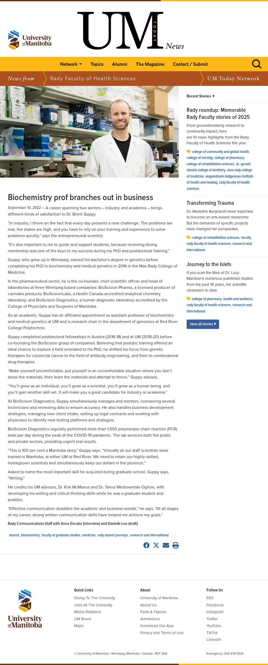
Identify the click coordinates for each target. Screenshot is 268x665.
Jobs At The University (93, 605)
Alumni (119, 64)
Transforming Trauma (210, 203)
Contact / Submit (190, 64)
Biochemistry (30, 535)
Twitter (212, 619)
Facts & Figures (153, 611)
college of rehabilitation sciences (210, 164)
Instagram (215, 611)
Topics (97, 64)
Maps (78, 625)
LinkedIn (213, 639)
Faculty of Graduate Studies (61, 535)
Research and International (149, 535)
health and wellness (237, 299)
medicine (89, 535)
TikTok (212, 632)
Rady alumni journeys (112, 535)
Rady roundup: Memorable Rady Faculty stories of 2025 (218, 114)
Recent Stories (200, 96)
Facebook (215, 605)
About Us (148, 605)
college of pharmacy (229, 158)
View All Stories (203, 324)
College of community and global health (220, 152)
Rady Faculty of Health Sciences (209, 243)
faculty (246, 237)
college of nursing (200, 158)
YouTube (213, 625)
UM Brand (82, 619)
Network (68, 64)
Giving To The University (94, 598)
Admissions (150, 619)
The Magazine (150, 64)
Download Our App (157, 625)
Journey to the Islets (209, 264)
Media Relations (87, 611)
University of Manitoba (159, 598)
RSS (210, 598)
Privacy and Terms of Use (161, 632)
